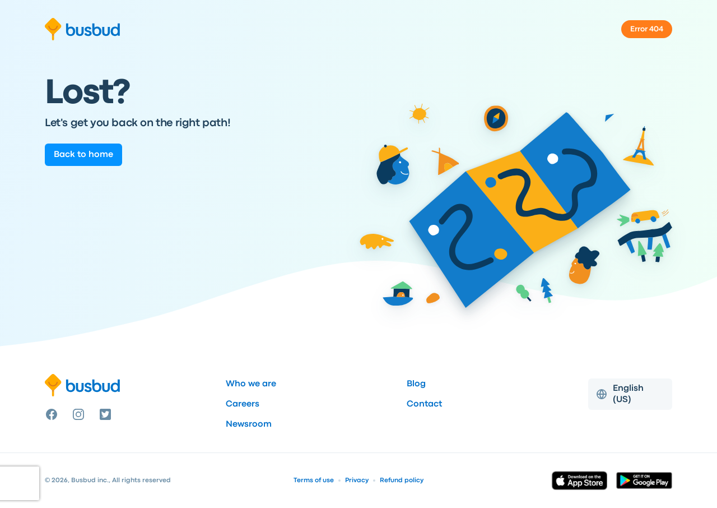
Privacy (357, 480)
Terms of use (314, 480)
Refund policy (401, 480)
